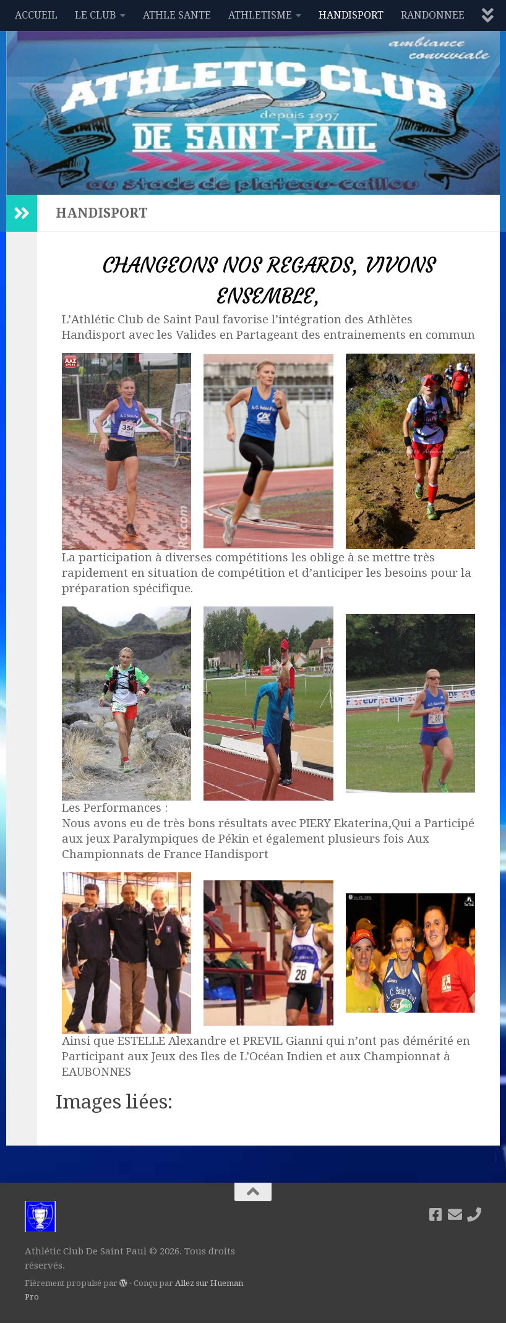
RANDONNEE (433, 15)
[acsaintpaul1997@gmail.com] (455, 1214)
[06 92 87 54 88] (474, 1214)
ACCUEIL (36, 15)
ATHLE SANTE (177, 15)
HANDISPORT (351, 15)
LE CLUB (95, 15)
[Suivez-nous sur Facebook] (436, 1214)
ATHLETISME (260, 15)
